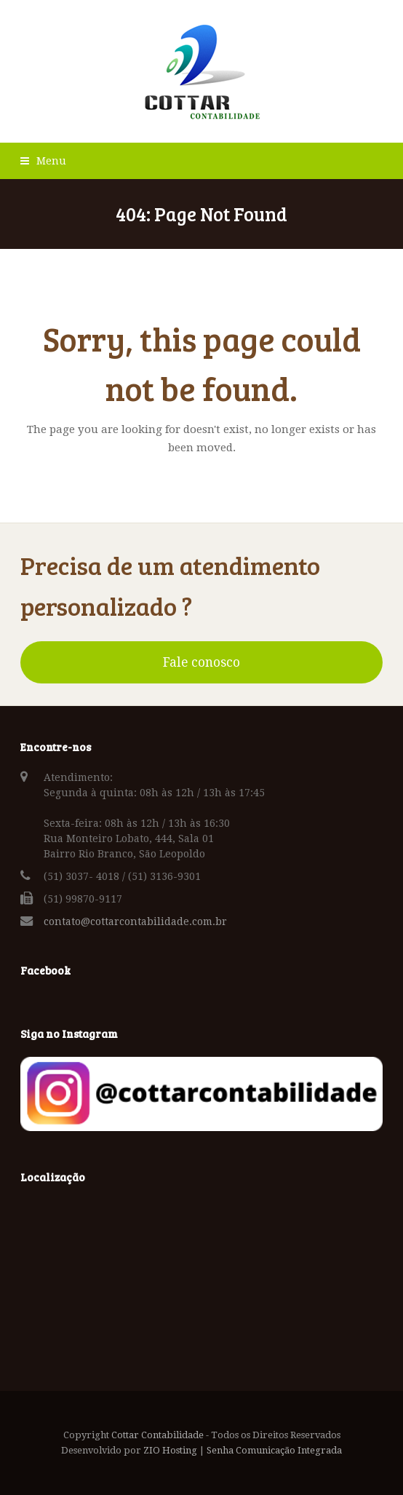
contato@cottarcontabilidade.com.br (135, 921)
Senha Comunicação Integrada (274, 1450)
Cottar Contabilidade (157, 1434)
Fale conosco (201, 662)
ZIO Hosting (170, 1450)
